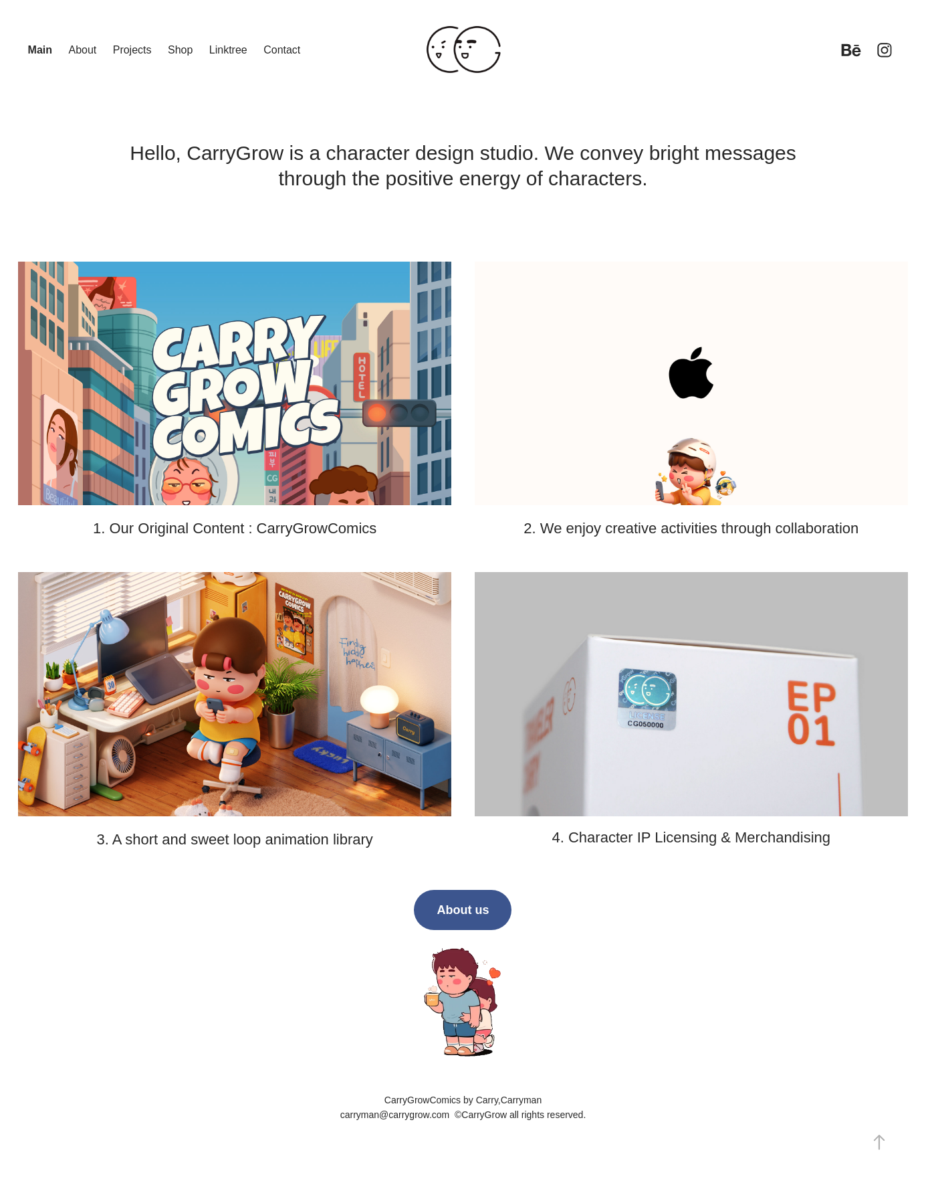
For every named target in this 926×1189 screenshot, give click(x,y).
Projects (132, 50)
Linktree (228, 50)
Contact (281, 50)
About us (463, 910)
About (82, 50)
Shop (180, 50)
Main (40, 50)
